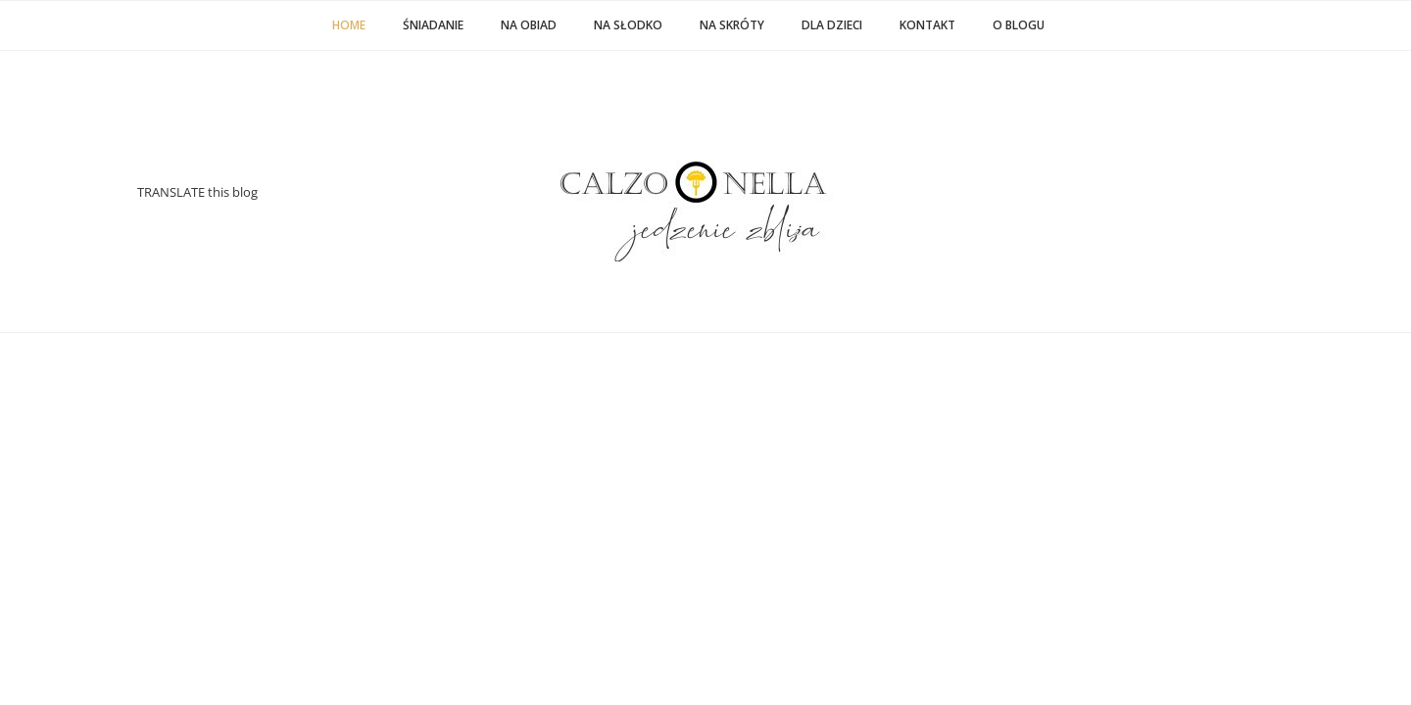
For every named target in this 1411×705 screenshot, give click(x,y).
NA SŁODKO (628, 25)
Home (348, 25)
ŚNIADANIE (433, 25)
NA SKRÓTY (732, 25)
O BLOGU (1019, 25)
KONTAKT (927, 25)
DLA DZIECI (832, 25)
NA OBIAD (529, 25)
